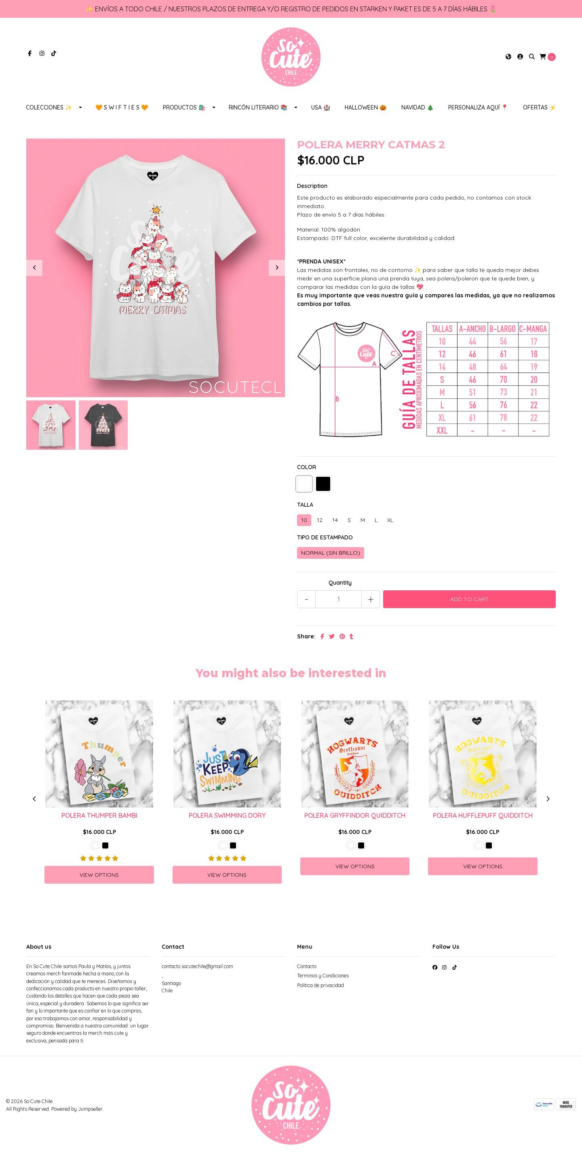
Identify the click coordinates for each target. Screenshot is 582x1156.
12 (320, 521)
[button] (508, 58)
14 (335, 521)
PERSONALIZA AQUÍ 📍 (478, 109)
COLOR (306, 468)
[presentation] (34, 269)
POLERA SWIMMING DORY (227, 817)
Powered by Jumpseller (76, 1111)
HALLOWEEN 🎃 (365, 109)
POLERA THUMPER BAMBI (99, 817)
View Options (99, 876)
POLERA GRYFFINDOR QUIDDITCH (354, 817)
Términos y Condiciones (323, 978)
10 (304, 521)
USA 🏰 (320, 109)
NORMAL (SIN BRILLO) (330, 554)
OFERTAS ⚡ (539, 109)
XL (390, 521)
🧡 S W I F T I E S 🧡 (121, 109)
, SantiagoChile (171, 985)
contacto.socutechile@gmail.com (197, 968)
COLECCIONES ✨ (49, 109)
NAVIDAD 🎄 (417, 109)
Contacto (306, 968)
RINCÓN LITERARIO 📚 (258, 109)
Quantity (340, 584)
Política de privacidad (320, 987)
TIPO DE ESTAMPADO (325, 539)
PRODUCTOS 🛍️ (184, 109)
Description (312, 187)
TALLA (305, 506)
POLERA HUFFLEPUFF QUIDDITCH (483, 817)
